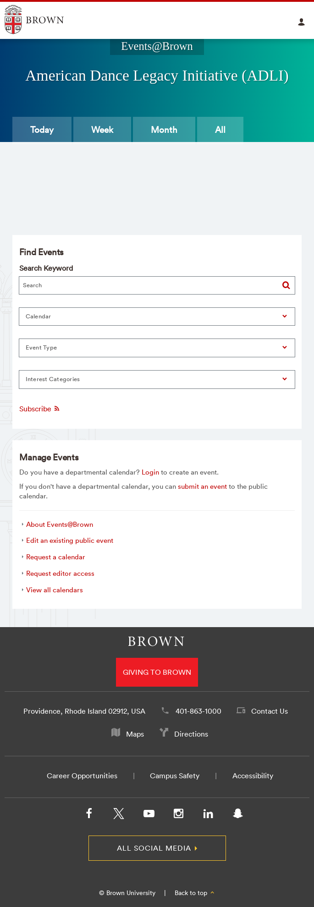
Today (42, 129)
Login (150, 472)
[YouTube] (148, 815)
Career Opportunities (82, 775)
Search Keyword (46, 268)
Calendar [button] (38, 316)
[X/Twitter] (118, 815)
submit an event (202, 486)
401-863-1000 (198, 711)
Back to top (195, 893)
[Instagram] (178, 815)
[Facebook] (88, 815)
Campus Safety (174, 775)
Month (164, 129)
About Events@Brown (59, 524)
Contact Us (269, 711)
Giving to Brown (157, 672)
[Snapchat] (237, 815)
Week (102, 129)
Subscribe (40, 408)
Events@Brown (157, 46)
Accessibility (252, 775)
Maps (135, 733)
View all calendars (54, 589)
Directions (191, 733)
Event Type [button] (41, 347)
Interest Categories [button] (53, 379)
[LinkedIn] (208, 815)
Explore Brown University (45, 19)
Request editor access (60, 573)
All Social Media (154, 847)
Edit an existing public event (69, 540)
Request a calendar (55, 556)
